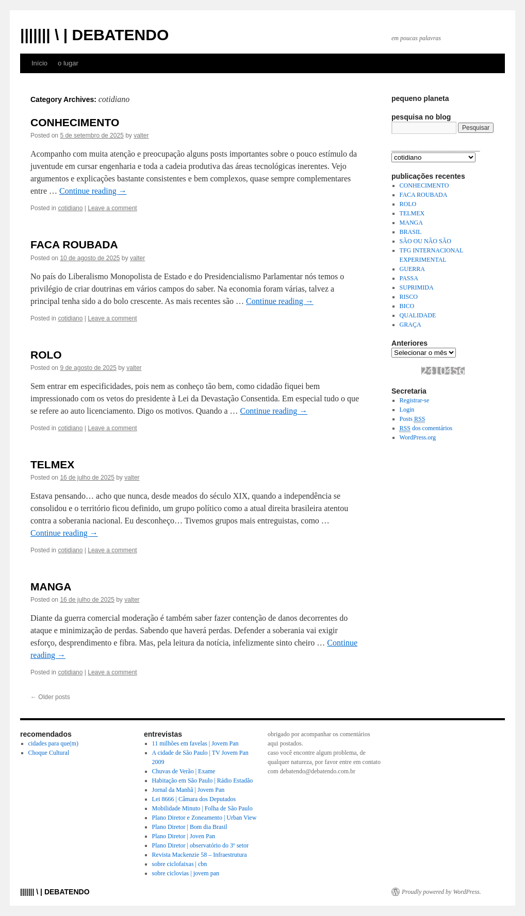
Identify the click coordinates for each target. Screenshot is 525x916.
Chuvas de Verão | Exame (184, 771)
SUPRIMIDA (417, 287)
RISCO (409, 296)
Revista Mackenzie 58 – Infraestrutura (199, 854)
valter (141, 135)
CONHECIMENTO (74, 122)
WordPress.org (418, 437)
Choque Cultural (49, 752)
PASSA (409, 278)
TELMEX (52, 464)
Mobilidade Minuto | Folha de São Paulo (202, 808)
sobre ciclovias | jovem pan (185, 873)
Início (39, 63)
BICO (407, 306)
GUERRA (412, 269)
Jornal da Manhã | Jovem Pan (188, 789)
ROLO (46, 355)
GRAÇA (410, 324)
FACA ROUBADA (74, 244)
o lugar (68, 63)
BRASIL (411, 231)
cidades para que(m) (53, 743)
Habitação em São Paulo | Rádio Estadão (202, 780)
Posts (412, 419)
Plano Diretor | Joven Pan (183, 836)
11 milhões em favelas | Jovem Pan (195, 743)
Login (407, 409)
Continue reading (93, 190)
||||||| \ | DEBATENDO (94, 34)
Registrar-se (415, 400)
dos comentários (426, 428)
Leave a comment (112, 208)
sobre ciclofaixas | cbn (179, 864)
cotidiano (70, 208)
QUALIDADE (418, 315)
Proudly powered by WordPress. (441, 891)
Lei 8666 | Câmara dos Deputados (194, 799)
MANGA (50, 586)
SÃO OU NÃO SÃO (425, 241)
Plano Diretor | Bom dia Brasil (189, 826)
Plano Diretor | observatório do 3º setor (200, 845)
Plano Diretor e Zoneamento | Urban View (204, 817)
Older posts (50, 697)
